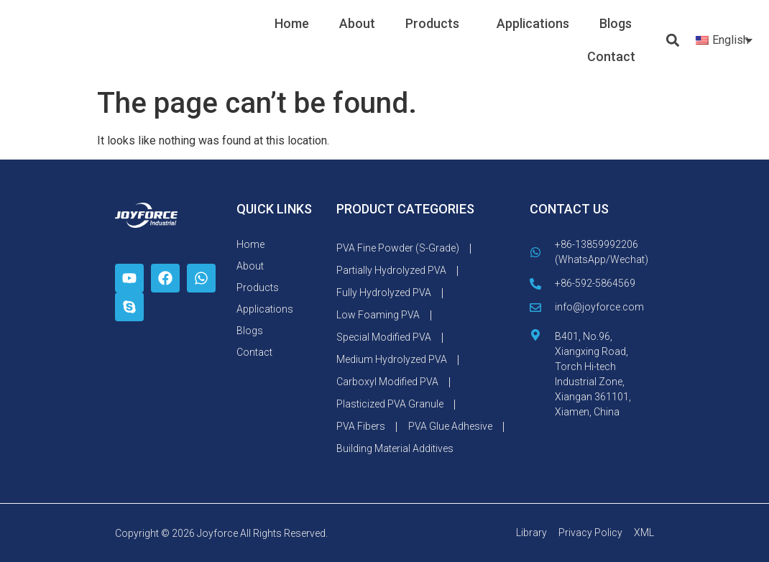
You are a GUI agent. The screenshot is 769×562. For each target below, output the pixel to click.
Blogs (615, 23)
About (357, 23)
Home (292, 23)
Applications (533, 23)
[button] (673, 40)
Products (435, 23)
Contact (611, 56)
